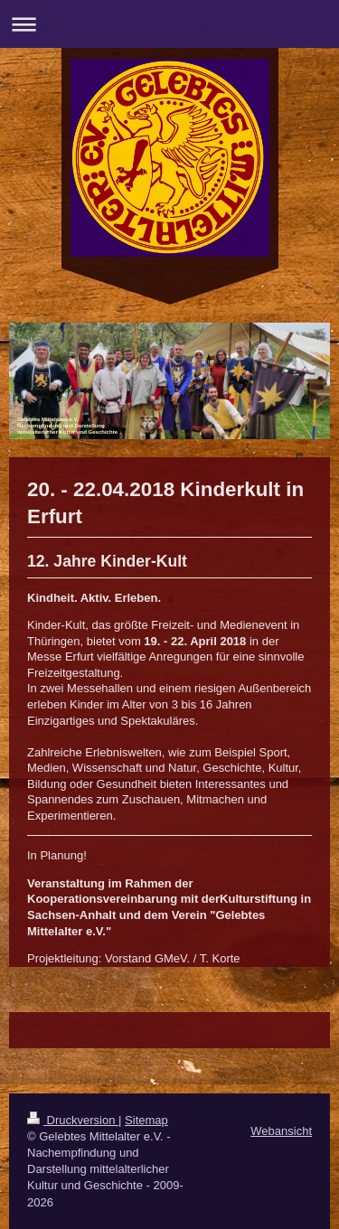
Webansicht (281, 1131)
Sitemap (146, 1120)
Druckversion (72, 1120)
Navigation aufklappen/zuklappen (169, 24)
